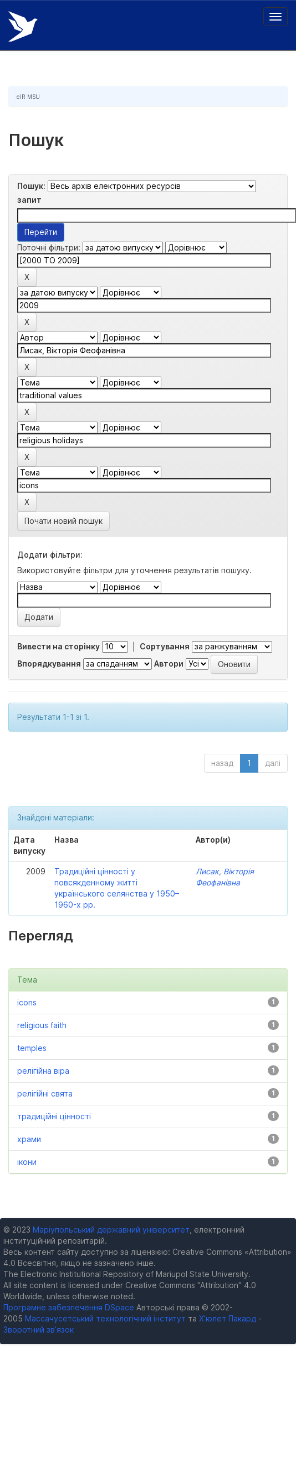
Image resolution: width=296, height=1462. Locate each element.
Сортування (165, 646)
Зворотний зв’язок (38, 1329)
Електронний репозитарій (23, 26)
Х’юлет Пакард (227, 1318)
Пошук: (31, 186)
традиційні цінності (54, 1116)
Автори (168, 663)
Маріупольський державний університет (111, 1229)
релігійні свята (45, 1093)
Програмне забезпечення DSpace (68, 1307)
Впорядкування (49, 663)
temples (32, 1048)
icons (27, 1002)
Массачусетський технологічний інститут (105, 1318)
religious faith (42, 1025)
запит (29, 199)
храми (29, 1139)
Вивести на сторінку (58, 646)
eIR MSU (28, 96)
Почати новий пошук (63, 520)
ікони (27, 1161)
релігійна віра (43, 1070)
